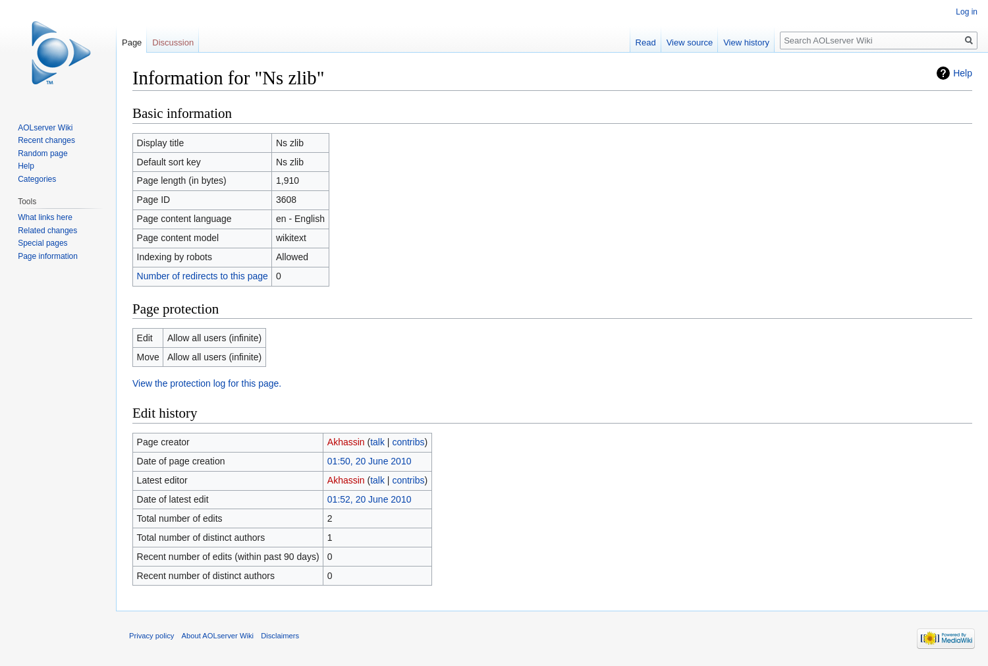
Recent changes (46, 140)
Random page (42, 153)
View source (690, 42)
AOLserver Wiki (45, 127)
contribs (408, 442)
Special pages (42, 243)
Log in (966, 11)
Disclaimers (280, 636)
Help (962, 73)
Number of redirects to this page (202, 276)
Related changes (47, 230)
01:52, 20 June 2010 (369, 499)
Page (132, 42)
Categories (37, 179)
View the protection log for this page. (206, 383)
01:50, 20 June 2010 (369, 461)
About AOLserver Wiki (218, 636)
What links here (45, 217)
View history (746, 42)
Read (646, 42)
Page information (48, 256)
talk (377, 442)
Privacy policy (151, 636)
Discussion (173, 42)
